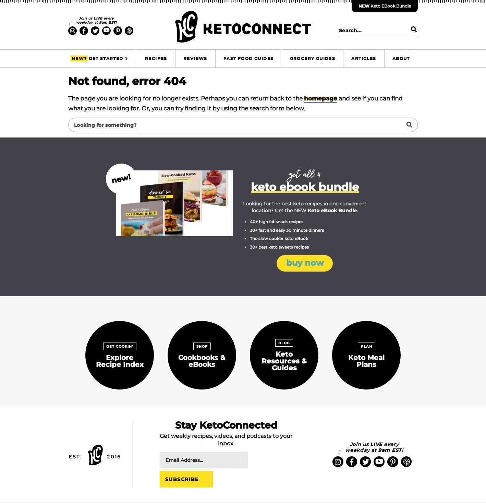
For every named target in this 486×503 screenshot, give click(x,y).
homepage (320, 98)
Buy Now (305, 263)
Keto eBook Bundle (385, 6)
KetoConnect (243, 27)
